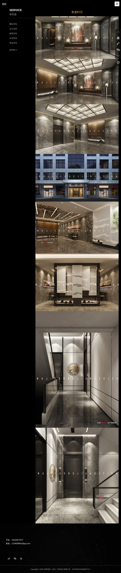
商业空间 (13, 43)
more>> (13, 50)
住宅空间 (13, 38)
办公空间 (13, 29)
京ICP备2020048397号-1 (81, 569)
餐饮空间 (13, 24)
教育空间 (13, 33)
